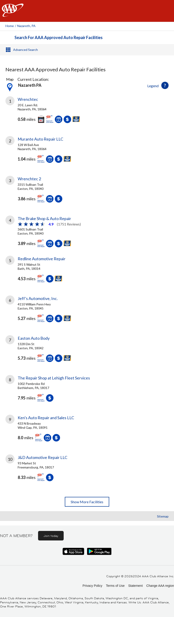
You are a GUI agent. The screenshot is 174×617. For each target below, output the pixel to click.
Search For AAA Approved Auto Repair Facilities (58, 37)
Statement (135, 585)
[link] (87, 113)
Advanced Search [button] (25, 50)
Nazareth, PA (26, 26)
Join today (51, 536)
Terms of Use (115, 585)
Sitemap (163, 516)
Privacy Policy (92, 585)
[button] (165, 85)
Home (9, 26)
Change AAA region (160, 585)
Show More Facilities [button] (87, 502)
